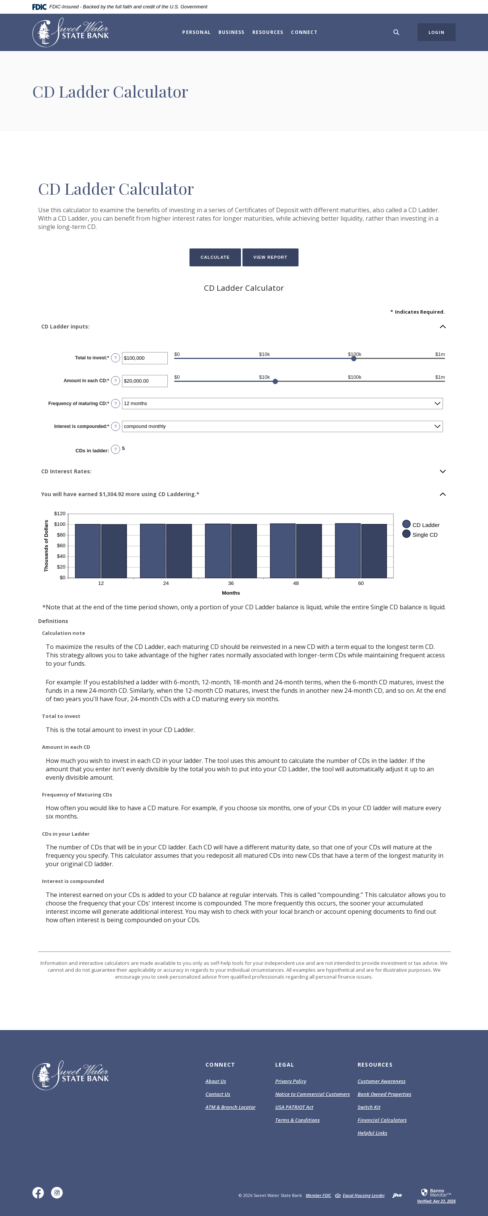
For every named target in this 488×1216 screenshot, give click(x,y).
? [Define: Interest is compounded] (115, 426)
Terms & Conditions (297, 1120)
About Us (215, 1081)
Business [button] (231, 32)
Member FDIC (318, 1195)
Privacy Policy (290, 1081)
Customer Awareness (382, 1081)
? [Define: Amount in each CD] (115, 380)
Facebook (39, 1195)
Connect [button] (304, 32)
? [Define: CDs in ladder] (115, 449)
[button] (244, 326)
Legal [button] (285, 1064)
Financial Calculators (382, 1120)
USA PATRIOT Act (294, 1107)
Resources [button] (268, 32)
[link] (436, 1195)
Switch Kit (369, 1107)
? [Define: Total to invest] (115, 358)
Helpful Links (372, 1132)
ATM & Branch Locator (230, 1107)
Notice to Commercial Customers (312, 1094)
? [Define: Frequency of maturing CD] (115, 403)
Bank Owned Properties (384, 1094)
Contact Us (217, 1094)
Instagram (58, 1195)
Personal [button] (196, 32)
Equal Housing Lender (364, 1195)
